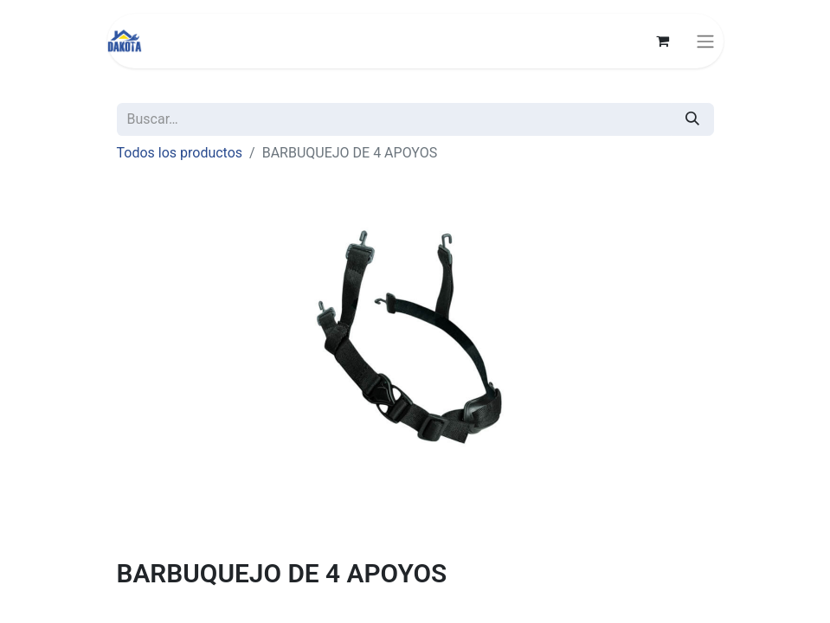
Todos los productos (180, 153)
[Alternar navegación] (705, 41)
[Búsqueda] (692, 119)
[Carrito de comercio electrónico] (663, 40)
